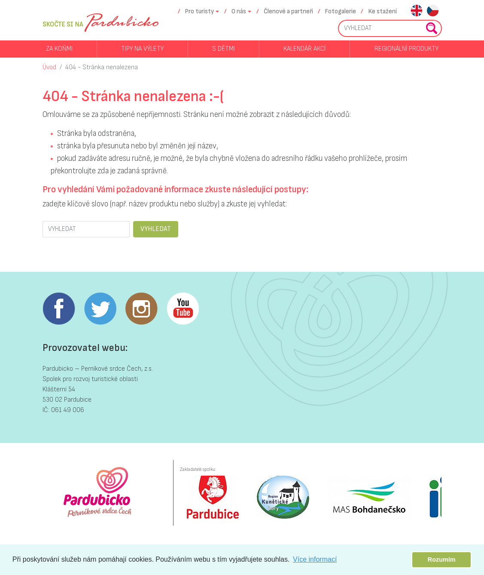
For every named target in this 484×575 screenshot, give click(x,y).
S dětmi (223, 49)
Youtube (182, 308)
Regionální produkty (406, 49)
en (416, 11)
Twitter (100, 308)
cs (432, 11)
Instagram (141, 308)
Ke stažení (382, 11)
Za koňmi (59, 49)
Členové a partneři (288, 11)
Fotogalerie (340, 11)
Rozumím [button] (442, 559)
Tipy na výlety (142, 49)
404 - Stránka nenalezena (101, 67)
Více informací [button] (315, 559)
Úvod (49, 67)
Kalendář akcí (304, 49)
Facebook (59, 308)
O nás (238, 11)
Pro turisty (199, 11)
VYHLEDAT (155, 229)
